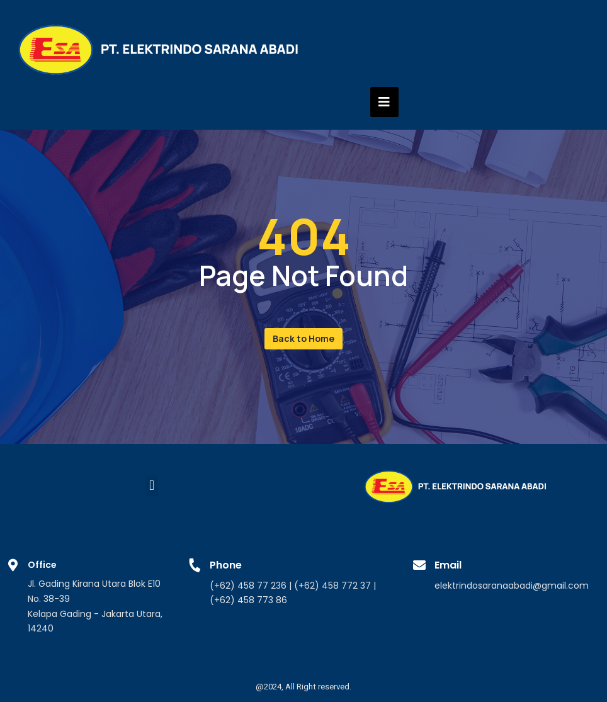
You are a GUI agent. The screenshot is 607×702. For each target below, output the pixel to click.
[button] (303, 338)
